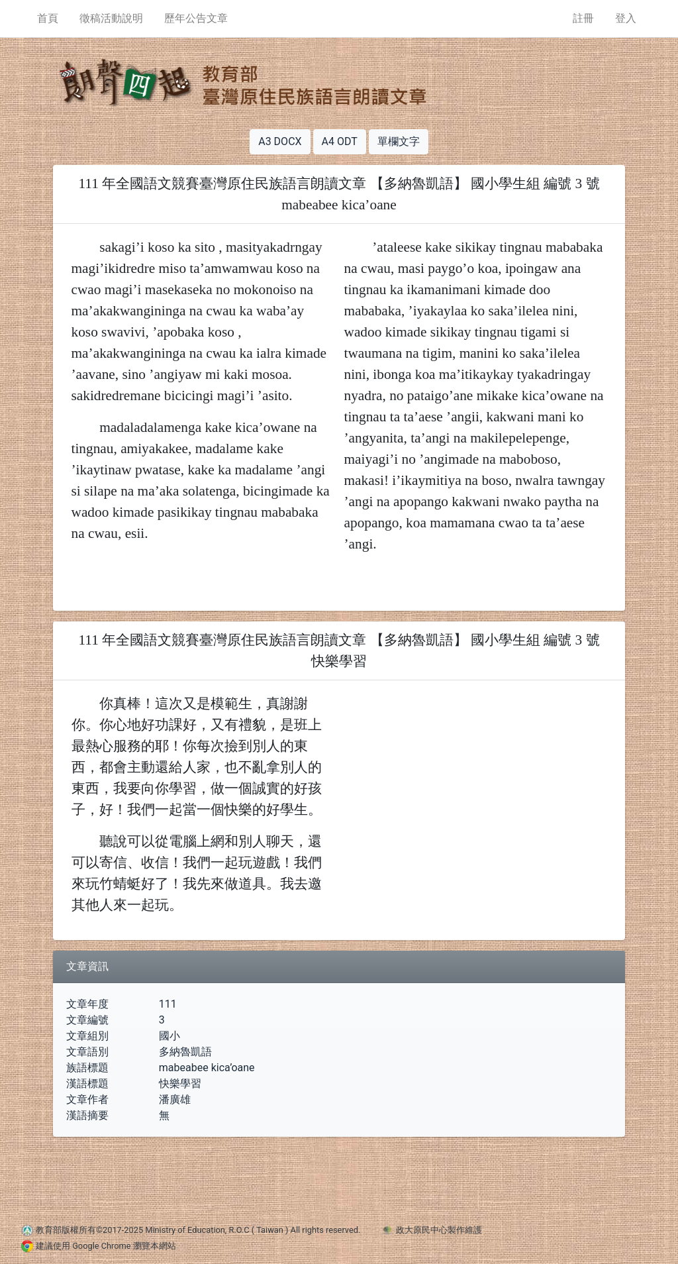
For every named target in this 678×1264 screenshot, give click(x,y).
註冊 (583, 18)
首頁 (47, 18)
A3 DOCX (279, 141)
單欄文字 (398, 141)
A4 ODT (340, 141)
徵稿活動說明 (111, 18)
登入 (625, 18)
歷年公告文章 (196, 18)
